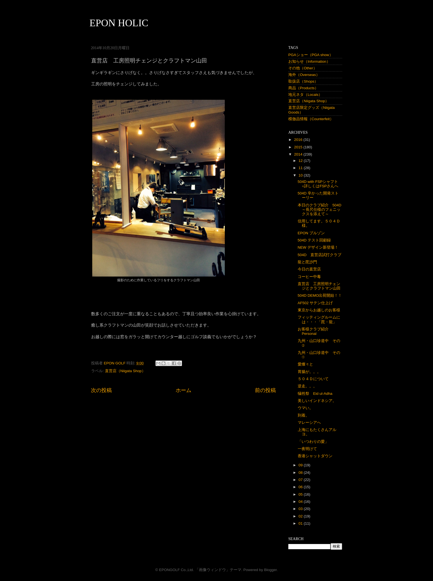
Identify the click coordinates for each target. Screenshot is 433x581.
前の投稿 (265, 390)
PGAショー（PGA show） (310, 55)
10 (301, 175)
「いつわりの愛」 (313, 442)
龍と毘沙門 (307, 262)
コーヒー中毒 (309, 277)
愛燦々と (305, 364)
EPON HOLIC (118, 22)
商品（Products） (303, 88)
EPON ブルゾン (311, 233)
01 (301, 523)
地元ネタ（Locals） (305, 95)
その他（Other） (302, 68)
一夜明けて (307, 449)
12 (301, 161)
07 (301, 480)
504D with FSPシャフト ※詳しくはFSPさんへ (320, 184)
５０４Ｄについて (313, 379)
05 (301, 494)
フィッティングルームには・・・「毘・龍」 (319, 319)
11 (301, 168)
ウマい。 (305, 408)
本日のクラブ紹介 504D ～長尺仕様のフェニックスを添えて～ (321, 209)
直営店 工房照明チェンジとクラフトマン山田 (319, 286)
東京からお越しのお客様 (319, 310)
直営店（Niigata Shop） (125, 371)
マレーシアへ (309, 422)
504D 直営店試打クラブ (319, 255)
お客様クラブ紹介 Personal (315, 331)
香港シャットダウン (315, 456)
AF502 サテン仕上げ (315, 303)
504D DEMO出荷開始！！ (320, 295)
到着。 (303, 415)
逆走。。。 (307, 386)
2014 (298, 154)
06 (301, 487)
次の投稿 (101, 390)
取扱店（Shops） (303, 81)
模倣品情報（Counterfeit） (311, 119)
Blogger (270, 570)
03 (301, 509)
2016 (298, 140)
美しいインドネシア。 (317, 401)
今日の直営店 (309, 269)
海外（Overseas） (304, 75)
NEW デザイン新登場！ (318, 247)
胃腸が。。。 (309, 372)
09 (301, 465)
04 (301, 501)
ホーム (183, 390)
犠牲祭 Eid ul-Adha (315, 393)
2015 (298, 147)
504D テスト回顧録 (314, 240)
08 (301, 472)
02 (301, 516)
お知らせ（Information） (309, 61)
